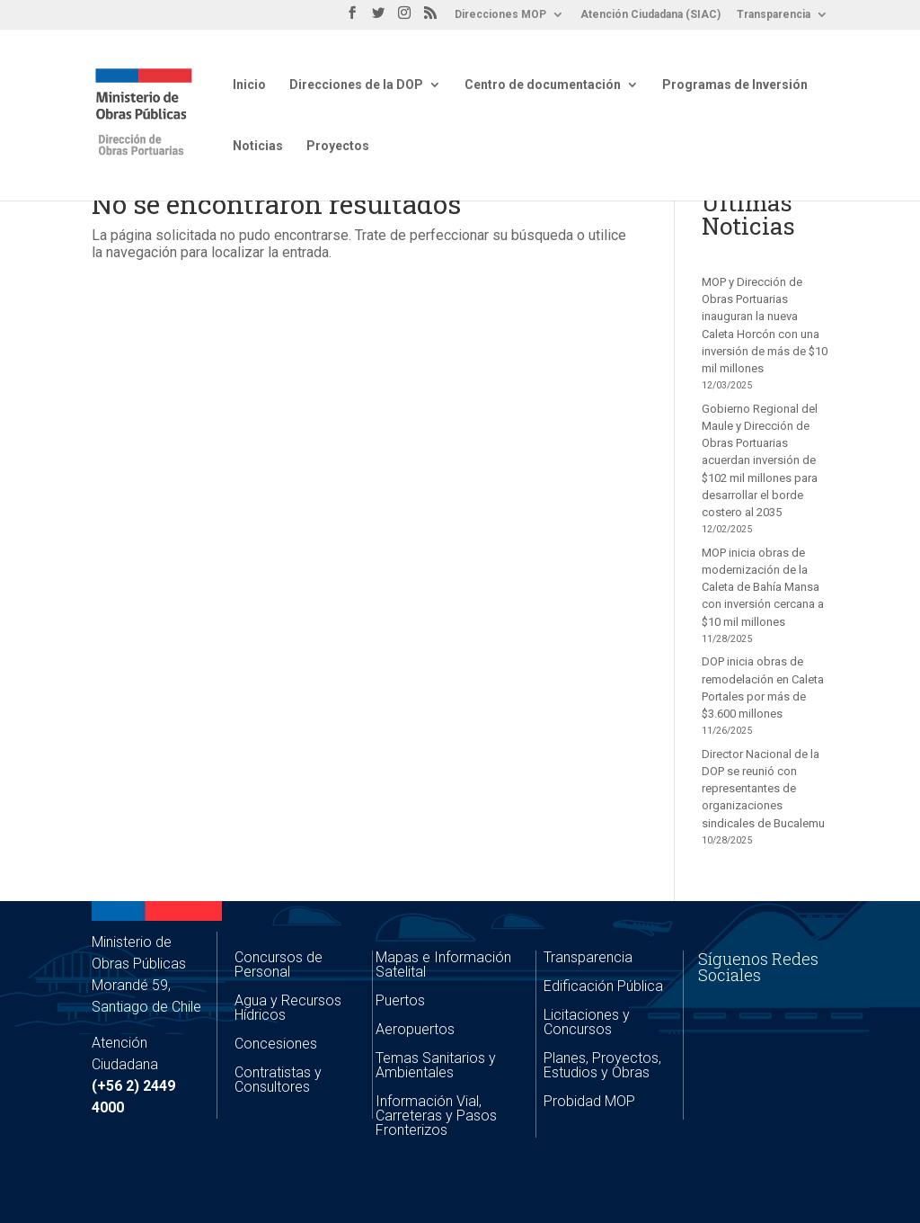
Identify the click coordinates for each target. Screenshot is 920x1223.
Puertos (400, 1000)
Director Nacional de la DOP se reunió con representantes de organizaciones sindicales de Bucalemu (763, 788)
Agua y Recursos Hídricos (287, 1007)
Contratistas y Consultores (278, 1079)
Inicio (249, 85)
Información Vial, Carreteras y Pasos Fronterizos (436, 1115)
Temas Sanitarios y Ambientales (436, 1065)
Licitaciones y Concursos (587, 1022)
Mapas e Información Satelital (443, 964)
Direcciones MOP (500, 15)
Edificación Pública (603, 986)
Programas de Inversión (735, 85)
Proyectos (337, 146)
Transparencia (773, 15)
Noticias (258, 146)
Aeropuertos (415, 1029)
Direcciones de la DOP (356, 85)
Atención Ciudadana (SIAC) (650, 15)
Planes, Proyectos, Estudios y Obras (602, 1065)
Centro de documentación (542, 85)
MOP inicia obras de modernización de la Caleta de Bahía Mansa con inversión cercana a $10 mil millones (763, 587)
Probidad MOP (589, 1101)
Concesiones (275, 1043)
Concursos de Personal (278, 964)
